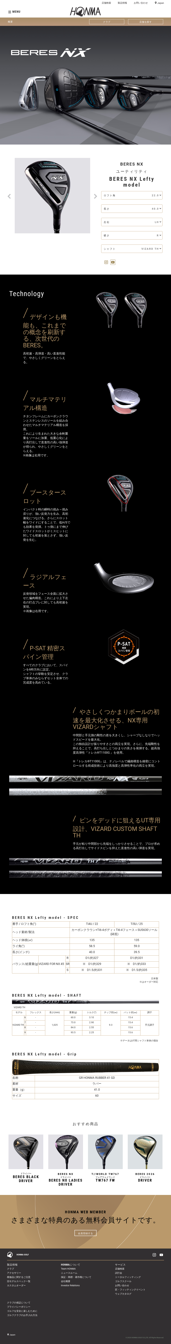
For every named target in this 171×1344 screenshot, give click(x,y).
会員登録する (85, 1233)
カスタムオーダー (16, 1285)
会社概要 (65, 1281)
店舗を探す (145, 22)
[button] (9, 191)
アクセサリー (14, 1273)
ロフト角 (132, 195)
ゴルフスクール (123, 1281)
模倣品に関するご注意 (18, 1277)
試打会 (118, 1273)
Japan (160, 3)
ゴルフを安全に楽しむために (22, 1311)
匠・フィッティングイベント (130, 1289)
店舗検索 (106, 3)
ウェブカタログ (123, 1293)
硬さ (132, 235)
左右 (132, 222)
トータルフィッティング (128, 1277)
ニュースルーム (69, 1273)
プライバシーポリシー (18, 1306)
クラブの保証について (18, 1302)
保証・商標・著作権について (76, 1277)
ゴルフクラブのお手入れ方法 (22, 1315)
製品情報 (122, 3)
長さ (132, 209)
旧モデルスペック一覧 (18, 1281)
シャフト (132, 249)
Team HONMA (68, 1268)
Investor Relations (70, 1285)
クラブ (107, 22)
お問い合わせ (141, 3)
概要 (10, 21)
